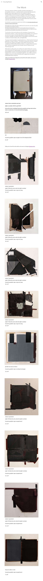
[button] (1, 2)
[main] (21, 33)
